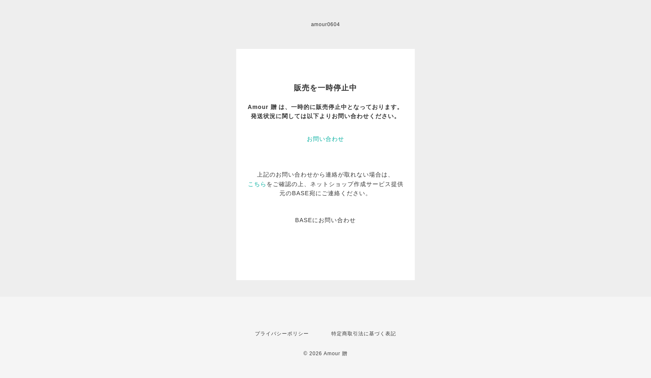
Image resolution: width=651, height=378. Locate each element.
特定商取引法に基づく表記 (363, 334)
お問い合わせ (325, 139)
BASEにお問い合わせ (325, 220)
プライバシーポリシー (282, 334)
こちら (257, 184)
